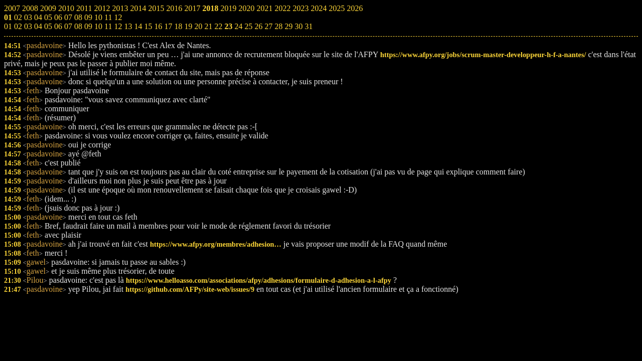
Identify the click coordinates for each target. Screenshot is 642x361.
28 (278, 26)
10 (98, 26)
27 (268, 26)
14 (138, 26)
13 (128, 26)
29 (288, 26)
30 (298, 26)
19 (188, 26)
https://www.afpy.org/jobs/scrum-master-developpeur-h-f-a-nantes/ (483, 55)
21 (208, 26)
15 (148, 26)
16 (158, 26)
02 (18, 26)
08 (78, 26)
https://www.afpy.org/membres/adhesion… (215, 244)
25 (248, 26)
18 (178, 26)
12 (118, 26)
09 (88, 26)
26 (258, 26)
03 (28, 26)
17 (168, 26)
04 (38, 26)
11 (108, 26)
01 (8, 26)
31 (308, 26)
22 (218, 26)
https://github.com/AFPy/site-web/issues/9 (189, 289)
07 (68, 26)
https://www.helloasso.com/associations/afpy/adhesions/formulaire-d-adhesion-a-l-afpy (258, 280)
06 (58, 26)
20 (198, 26)
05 (48, 26)
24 (238, 26)
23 (228, 26)
